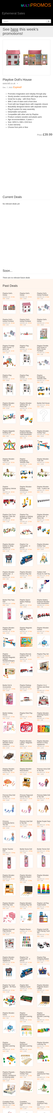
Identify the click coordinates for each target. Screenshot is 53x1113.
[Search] (48, 21)
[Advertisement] (26, 163)
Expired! (17, 87)
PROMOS (40, 5)
